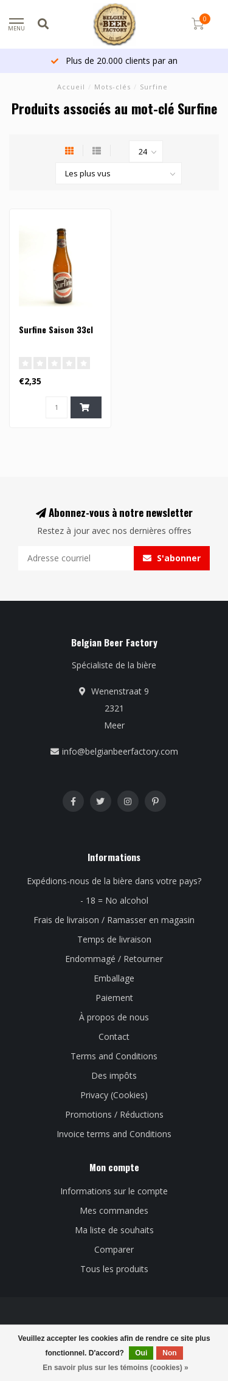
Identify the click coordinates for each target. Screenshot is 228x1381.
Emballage (114, 978)
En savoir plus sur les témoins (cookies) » (115, 1367)
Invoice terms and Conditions (114, 1134)
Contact (114, 1036)
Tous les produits (114, 1269)
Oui (141, 1353)
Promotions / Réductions (114, 1114)
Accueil (71, 86)
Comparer (114, 1249)
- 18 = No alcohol (114, 900)
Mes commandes (114, 1210)
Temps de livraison (114, 939)
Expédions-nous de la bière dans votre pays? (114, 881)
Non (169, 1353)
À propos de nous (114, 1017)
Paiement (114, 997)
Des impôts (114, 1075)
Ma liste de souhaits (114, 1230)
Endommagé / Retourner (114, 958)
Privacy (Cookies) (114, 1095)
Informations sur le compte (114, 1191)
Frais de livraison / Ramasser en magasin (114, 920)
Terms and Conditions (114, 1056)
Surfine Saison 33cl (56, 329)
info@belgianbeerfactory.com (120, 751)
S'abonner (172, 558)
